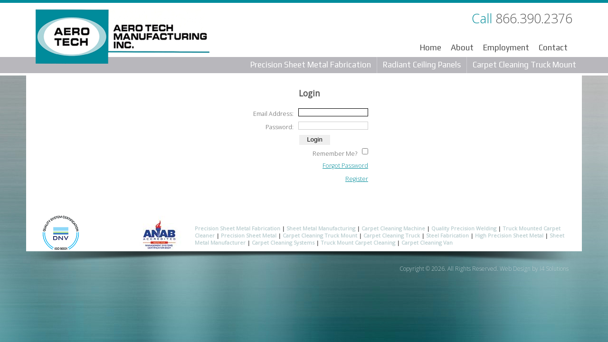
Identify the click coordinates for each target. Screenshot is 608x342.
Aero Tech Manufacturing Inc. (122, 38)
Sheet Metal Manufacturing (320, 228)
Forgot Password (345, 166)
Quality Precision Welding (463, 228)
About (462, 47)
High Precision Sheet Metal (509, 235)
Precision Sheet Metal (248, 235)
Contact (553, 47)
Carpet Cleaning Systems (283, 242)
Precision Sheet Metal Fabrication (310, 64)
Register (356, 179)
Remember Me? (335, 154)
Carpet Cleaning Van (427, 242)
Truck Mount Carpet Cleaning (358, 242)
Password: (280, 127)
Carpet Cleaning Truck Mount (524, 64)
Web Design (515, 269)
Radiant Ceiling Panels (422, 64)
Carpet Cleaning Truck (391, 235)
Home (430, 47)
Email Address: (273, 114)
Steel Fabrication (447, 235)
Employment (506, 47)
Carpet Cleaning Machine (393, 228)
